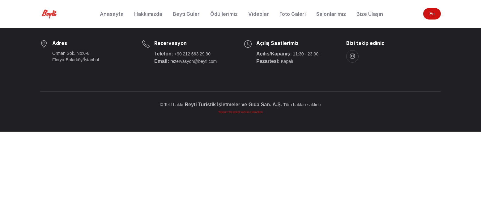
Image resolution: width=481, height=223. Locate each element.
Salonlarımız (331, 14)
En (432, 13)
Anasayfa (112, 14)
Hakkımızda (148, 14)
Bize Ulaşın (369, 14)
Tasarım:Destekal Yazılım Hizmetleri (240, 112)
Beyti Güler (186, 14)
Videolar (258, 14)
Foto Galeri (292, 14)
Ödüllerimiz (224, 14)
